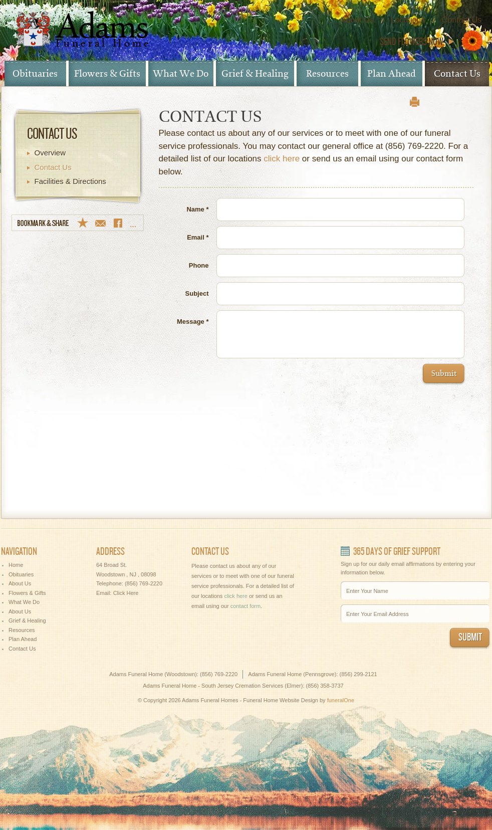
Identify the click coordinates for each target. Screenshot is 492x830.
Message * (193, 321)
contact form (245, 606)
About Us (357, 20)
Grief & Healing (255, 74)
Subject (197, 293)
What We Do (180, 74)
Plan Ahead (391, 74)
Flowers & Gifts (107, 74)
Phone (199, 265)
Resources (327, 74)
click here (282, 158)
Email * (197, 237)
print (414, 102)
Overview (50, 152)
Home (16, 565)
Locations (408, 20)
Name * (197, 209)
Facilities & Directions (70, 181)
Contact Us (461, 20)
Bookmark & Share (78, 223)
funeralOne (340, 700)
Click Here (126, 593)
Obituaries (35, 74)
